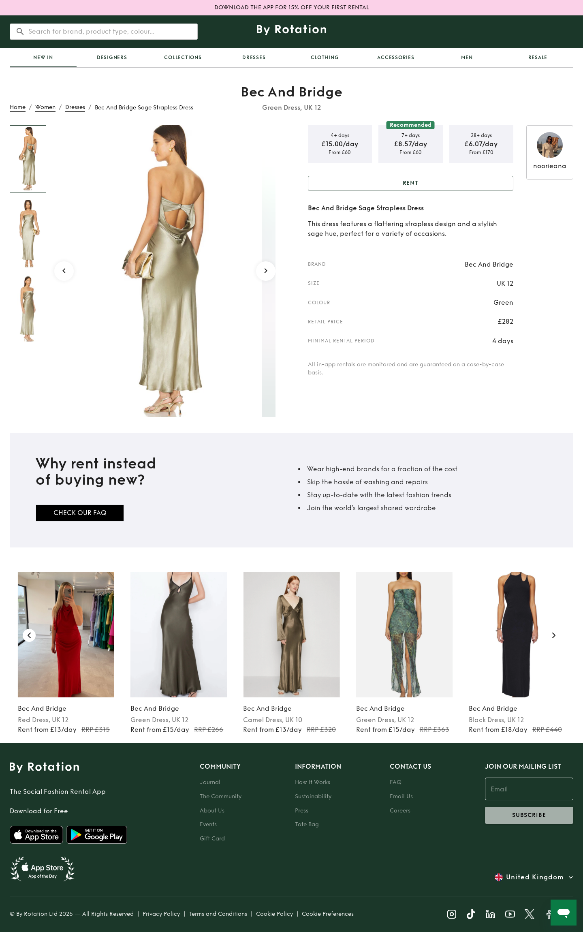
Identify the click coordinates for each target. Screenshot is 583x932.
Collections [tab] (182, 57)
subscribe (529, 815)
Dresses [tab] (253, 57)
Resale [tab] (538, 57)
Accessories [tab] (395, 57)
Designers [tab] (112, 57)
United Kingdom (534, 877)
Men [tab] (466, 57)
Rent (410, 183)
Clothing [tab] (325, 57)
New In (43, 57)
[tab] (43, 57)
